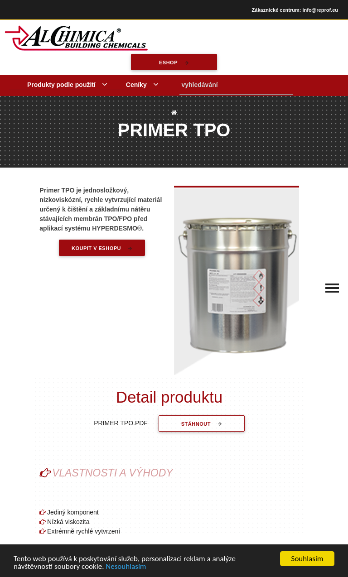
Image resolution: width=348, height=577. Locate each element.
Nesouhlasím (126, 567)
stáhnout (196, 424)
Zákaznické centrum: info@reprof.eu (295, 10)
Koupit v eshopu (96, 248)
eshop (168, 62)
